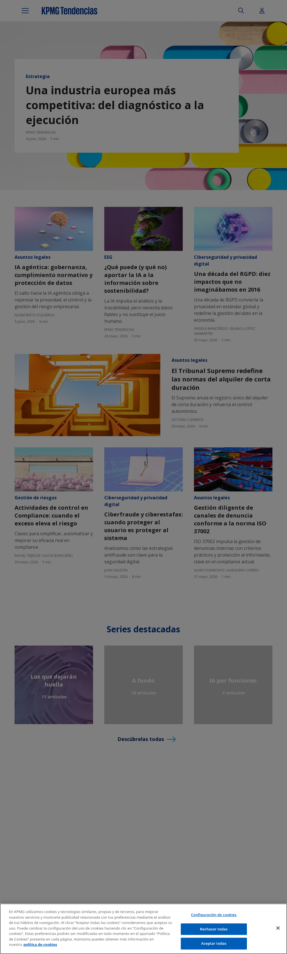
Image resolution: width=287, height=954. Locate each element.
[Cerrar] (278, 928)
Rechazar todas (214, 929)
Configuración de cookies (214, 914)
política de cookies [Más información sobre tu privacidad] (40, 944)
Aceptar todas (213, 943)
